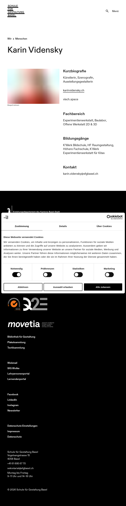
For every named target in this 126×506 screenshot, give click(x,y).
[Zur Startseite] (16, 11)
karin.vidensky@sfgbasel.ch (80, 173)
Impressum (13, 431)
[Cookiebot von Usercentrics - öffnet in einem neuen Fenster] (108, 217)
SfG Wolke (13, 368)
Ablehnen (23, 287)
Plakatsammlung (16, 342)
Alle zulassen (103, 287)
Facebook (12, 394)
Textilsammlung (16, 347)
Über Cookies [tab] (104, 226)
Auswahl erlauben (63, 287)
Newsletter (13, 410)
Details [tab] (63, 226)
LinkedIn (12, 399)
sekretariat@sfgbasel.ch (20, 468)
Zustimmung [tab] (22, 226)
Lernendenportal (16, 379)
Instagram (13, 405)
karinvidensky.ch (73, 90)
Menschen (21, 38)
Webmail (12, 363)
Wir (9, 38)
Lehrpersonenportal (18, 373)
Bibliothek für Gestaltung (21, 336)
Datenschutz (14, 436)
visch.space (70, 99)
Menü (115, 11)
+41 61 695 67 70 (16, 463)
